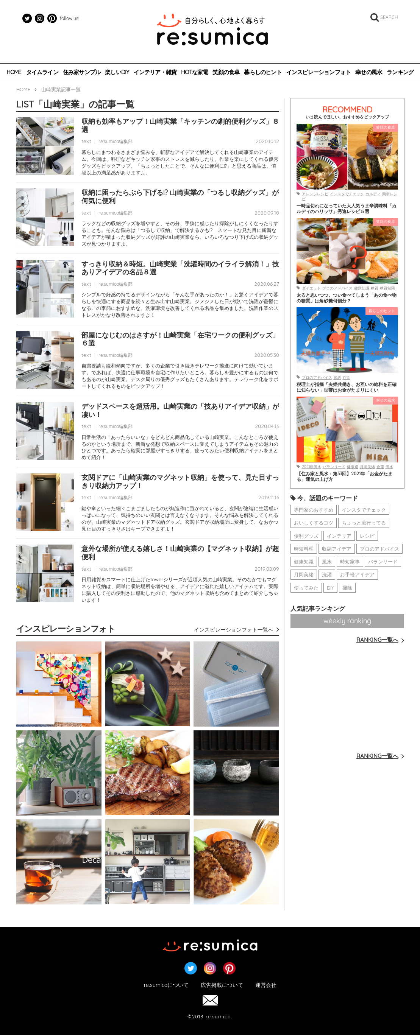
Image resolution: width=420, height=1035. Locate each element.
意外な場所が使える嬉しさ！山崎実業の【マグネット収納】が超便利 (180, 553)
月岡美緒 (367, 466)
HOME (14, 72)
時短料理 (304, 549)
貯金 (346, 377)
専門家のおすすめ (313, 510)
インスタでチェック (347, 193)
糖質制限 (387, 288)
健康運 (352, 466)
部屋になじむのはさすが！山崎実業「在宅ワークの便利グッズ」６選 (180, 339)
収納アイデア (336, 549)
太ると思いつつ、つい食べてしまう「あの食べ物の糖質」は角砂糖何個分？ (347, 298)
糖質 (374, 288)
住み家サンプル (81, 72)
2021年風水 (311, 466)
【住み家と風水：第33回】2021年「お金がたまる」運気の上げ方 (344, 476)
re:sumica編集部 (115, 141)
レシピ (367, 536)
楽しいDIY (117, 72)
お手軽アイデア (357, 574)
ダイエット (311, 288)
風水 (389, 466)
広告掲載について (222, 985)
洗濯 (327, 574)
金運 (380, 466)
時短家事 (350, 562)
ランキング (400, 72)
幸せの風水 (368, 72)
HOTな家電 (194, 72)
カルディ (373, 193)
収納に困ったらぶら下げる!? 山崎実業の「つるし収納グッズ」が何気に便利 (180, 196)
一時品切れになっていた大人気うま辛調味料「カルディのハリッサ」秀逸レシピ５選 (347, 208)
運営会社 (265, 985)
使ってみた (306, 588)
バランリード (334, 466)
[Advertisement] (347, 697)
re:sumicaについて (166, 985)
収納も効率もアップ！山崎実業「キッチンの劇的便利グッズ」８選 (180, 125)
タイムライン (42, 72)
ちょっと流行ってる (364, 523)
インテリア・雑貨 (155, 72)
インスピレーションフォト (318, 72)
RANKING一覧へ (380, 639)
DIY (330, 588)
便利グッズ (306, 536)
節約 (337, 377)
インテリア (339, 536)
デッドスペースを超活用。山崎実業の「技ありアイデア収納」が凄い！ (180, 410)
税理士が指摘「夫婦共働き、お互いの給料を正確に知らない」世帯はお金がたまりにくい (347, 387)
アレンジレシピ (315, 193)
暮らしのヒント (262, 72)
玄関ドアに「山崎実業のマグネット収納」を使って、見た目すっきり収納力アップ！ (180, 481)
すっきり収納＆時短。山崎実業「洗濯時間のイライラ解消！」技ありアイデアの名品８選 (180, 268)
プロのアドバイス (337, 288)
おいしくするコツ (313, 523)
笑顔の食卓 (225, 72)
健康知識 (361, 288)
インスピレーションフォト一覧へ (236, 629)
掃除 (347, 588)
